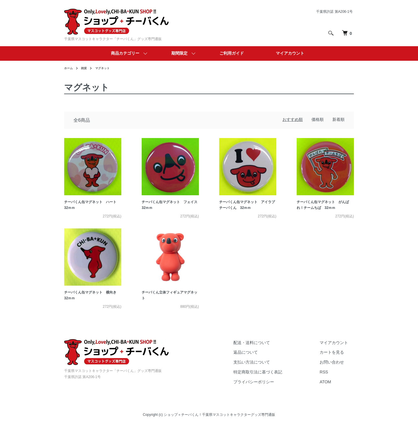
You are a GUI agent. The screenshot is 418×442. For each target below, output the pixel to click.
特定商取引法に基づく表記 (275, 387)
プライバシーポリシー (271, 397)
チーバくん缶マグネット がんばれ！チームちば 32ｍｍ (325, 211)
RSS (329, 387)
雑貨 (86, 68)
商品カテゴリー (125, 53)
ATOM (331, 397)
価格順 (317, 119)
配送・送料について (269, 358)
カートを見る (337, 368)
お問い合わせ (337, 377)
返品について (263, 368)
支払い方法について (269, 377)
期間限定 (179, 53)
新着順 (338, 119)
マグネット (107, 68)
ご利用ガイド (231, 53)
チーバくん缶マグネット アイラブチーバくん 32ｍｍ (247, 211)
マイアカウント (290, 53)
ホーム (69, 68)
